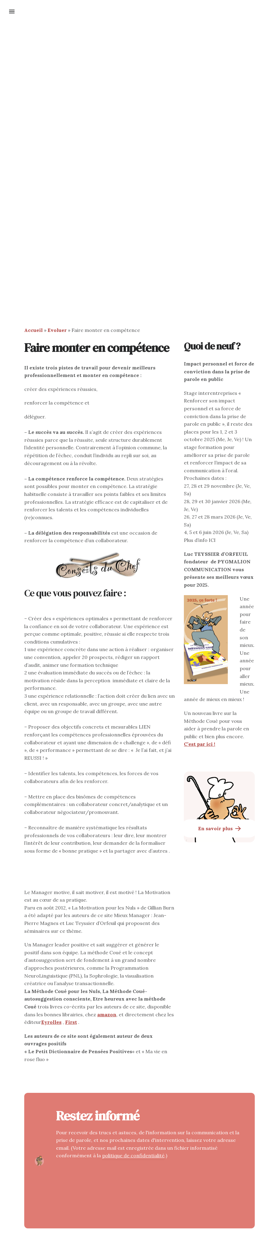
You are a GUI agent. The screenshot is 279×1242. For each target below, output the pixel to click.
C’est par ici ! (199, 744)
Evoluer (57, 330)
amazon (106, 1014)
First (71, 1022)
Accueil (33, 330)
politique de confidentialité (133, 1155)
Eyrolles (51, 1022)
